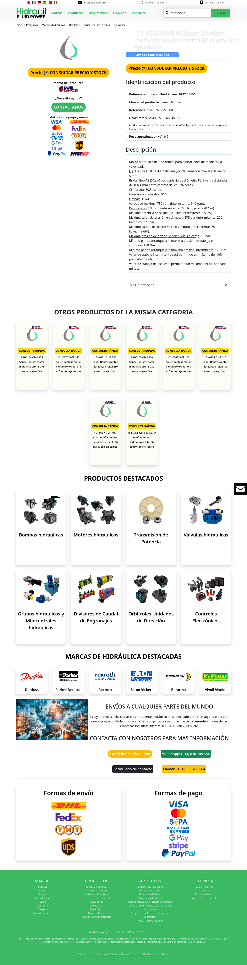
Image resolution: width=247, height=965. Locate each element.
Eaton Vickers (141, 689)
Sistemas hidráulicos (96, 894)
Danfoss (32, 689)
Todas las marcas (42, 913)
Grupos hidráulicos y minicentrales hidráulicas (150, 915)
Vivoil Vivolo (215, 689)
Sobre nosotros (204, 886)
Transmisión (96, 909)
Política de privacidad (119, 954)
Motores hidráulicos (53, 25)
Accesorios (97, 905)
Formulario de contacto (132, 769)
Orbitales (74, 25)
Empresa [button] (119, 13)
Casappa (43, 909)
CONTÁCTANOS (68, 107)
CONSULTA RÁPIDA (32, 350)
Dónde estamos (204, 894)
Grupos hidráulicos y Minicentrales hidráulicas (41, 620)
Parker (42, 894)
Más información (142, 285)
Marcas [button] (56, 13)
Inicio (19, 25)
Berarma (178, 689)
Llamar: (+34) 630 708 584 (184, 769)
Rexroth (105, 689)
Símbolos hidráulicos (150, 890)
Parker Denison (69, 689)
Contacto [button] (139, 13)
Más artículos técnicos (150, 920)
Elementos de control (97, 898)
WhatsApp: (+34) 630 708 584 (186, 753)
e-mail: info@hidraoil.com (130, 753)
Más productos (96, 913)
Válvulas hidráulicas (206, 534)
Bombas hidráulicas (41, 534)
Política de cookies (138, 954)
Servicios (204, 890)
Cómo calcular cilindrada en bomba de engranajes (150, 907)
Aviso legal (103, 954)
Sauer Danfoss (92, 25)
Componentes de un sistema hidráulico (150, 901)
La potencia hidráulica (150, 886)
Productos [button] (75, 13)
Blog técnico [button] (98, 13)
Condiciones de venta (88, 954)
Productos (32, 25)
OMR (107, 25)
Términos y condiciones (158, 954)
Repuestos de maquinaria (96, 916)
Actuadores (96, 901)
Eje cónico (120, 25)
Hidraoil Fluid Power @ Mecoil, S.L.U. (134, 932)
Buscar (220, 13)
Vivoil (43, 901)
